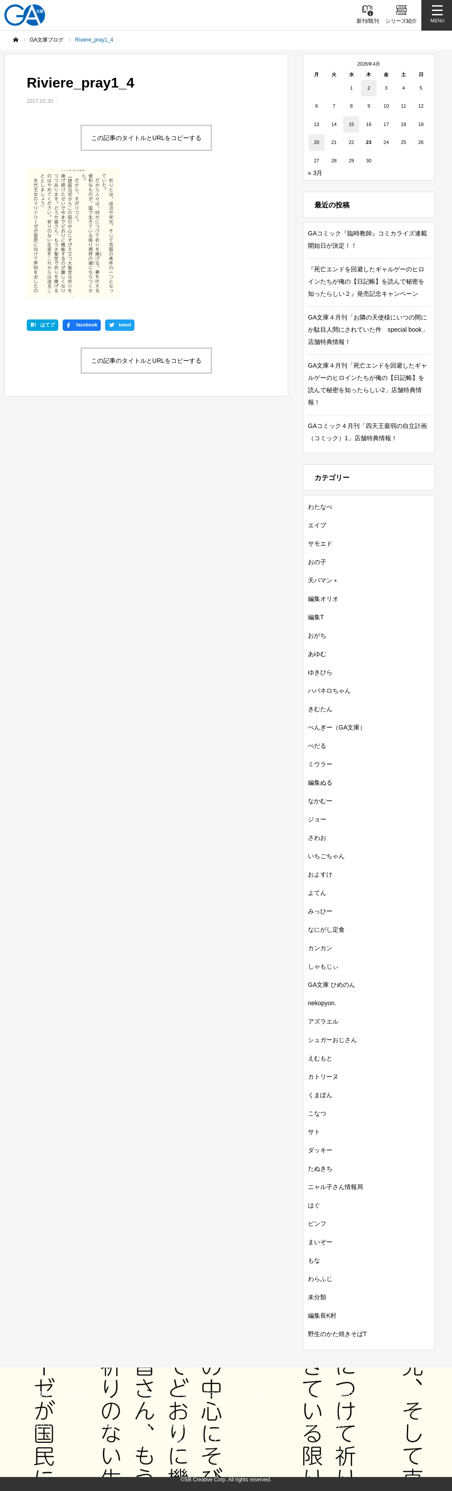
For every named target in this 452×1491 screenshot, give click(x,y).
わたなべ (320, 506)
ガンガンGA (410, 1393)
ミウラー (320, 764)
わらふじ (320, 1278)
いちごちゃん (326, 856)
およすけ (320, 874)
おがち (317, 635)
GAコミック (357, 1393)
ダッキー (320, 1150)
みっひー (320, 911)
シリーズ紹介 (143, 1393)
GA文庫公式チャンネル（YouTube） (146, 1425)
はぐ (314, 1205)
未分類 (317, 1297)
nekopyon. (322, 1003)
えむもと (320, 1058)
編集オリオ (323, 598)
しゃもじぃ (323, 966)
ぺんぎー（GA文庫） (337, 727)
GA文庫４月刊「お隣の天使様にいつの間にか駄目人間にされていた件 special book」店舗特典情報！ (368, 329)
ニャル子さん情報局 (335, 1186)
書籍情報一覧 (87, 1393)
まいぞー (320, 1241)
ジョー (317, 819)
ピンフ (317, 1223)
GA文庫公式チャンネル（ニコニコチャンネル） (281, 1425)
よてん (317, 892)
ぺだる (317, 745)
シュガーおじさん (332, 1039)
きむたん (320, 708)
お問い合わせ (238, 1439)
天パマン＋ (323, 580)
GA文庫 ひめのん (331, 984)
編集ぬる (320, 782)
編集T (316, 617)
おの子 (317, 561)
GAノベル (307, 1393)
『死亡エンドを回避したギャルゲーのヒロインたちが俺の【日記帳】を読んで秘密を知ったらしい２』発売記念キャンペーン (366, 281)
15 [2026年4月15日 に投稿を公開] (351, 124)
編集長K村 (322, 1315)
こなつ (317, 1113)
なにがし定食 (326, 929)
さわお (317, 837)
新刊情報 (37, 1393)
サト (314, 1131)
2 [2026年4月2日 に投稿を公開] (368, 88)
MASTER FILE (387, 1425)
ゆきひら (320, 672)
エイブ (317, 525)
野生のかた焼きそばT (337, 1333)
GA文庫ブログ (201, 1393)
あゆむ (317, 653)
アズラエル (323, 1021)
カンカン (320, 947)
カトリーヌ (323, 1076)
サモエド (320, 543)
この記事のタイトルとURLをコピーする (146, 137)
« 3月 (315, 172)
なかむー (320, 800)
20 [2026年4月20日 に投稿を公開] (316, 142)
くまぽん (320, 1094)
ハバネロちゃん (329, 690)
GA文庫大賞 (257, 1393)
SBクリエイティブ (50, 1425)
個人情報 (188, 1439)
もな (314, 1260)
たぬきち (320, 1168)
